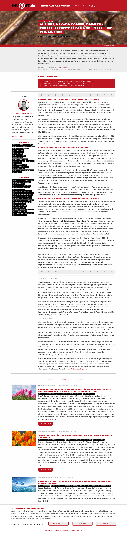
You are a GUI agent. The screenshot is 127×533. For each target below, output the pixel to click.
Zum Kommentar (45, 423)
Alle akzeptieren (58, 523)
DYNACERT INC (18, 189)
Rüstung (17, 148)
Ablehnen (106, 523)
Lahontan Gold (19, 155)
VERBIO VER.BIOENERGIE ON (23, 209)
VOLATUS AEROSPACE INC (22, 196)
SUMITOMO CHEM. (19, 211)
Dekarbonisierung (20, 166)
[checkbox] (11, 524)
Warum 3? (79, 6)
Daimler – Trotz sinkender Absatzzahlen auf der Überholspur (67, 85)
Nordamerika (28, 146)
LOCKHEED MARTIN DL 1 (21, 182)
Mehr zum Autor (18, 136)
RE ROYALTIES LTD (19, 206)
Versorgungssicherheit (22, 144)
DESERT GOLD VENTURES (21, 185)
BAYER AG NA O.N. (19, 215)
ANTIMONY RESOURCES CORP (23, 180)
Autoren (91, 6)
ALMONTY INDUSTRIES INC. (22, 195)
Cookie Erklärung (76, 530)
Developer (17, 154)
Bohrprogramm (19, 165)
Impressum (49, 530)
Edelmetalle (18, 152)
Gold (25, 148)
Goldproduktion (20, 159)
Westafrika (18, 150)
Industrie (29, 170)
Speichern (82, 523)
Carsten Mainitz (64, 67)
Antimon (16, 146)
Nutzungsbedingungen (79, 369)
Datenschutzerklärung (61, 530)
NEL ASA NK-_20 (19, 204)
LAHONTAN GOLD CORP (21, 187)
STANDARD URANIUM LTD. (22, 198)
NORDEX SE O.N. (19, 207)
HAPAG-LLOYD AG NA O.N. (22, 191)
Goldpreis (17, 157)
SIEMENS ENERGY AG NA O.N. (23, 200)
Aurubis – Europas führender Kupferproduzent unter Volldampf (68, 81)
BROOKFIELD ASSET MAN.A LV (23, 193)
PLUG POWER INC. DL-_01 (21, 202)
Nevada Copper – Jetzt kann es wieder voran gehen (63, 83)
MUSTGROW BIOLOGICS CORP (23, 213)
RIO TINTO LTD (18, 184)
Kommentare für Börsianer (55, 6)
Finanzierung (18, 161)
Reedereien (18, 170)
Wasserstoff (18, 168)
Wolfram (17, 172)
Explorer (17, 163)
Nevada (30, 161)
